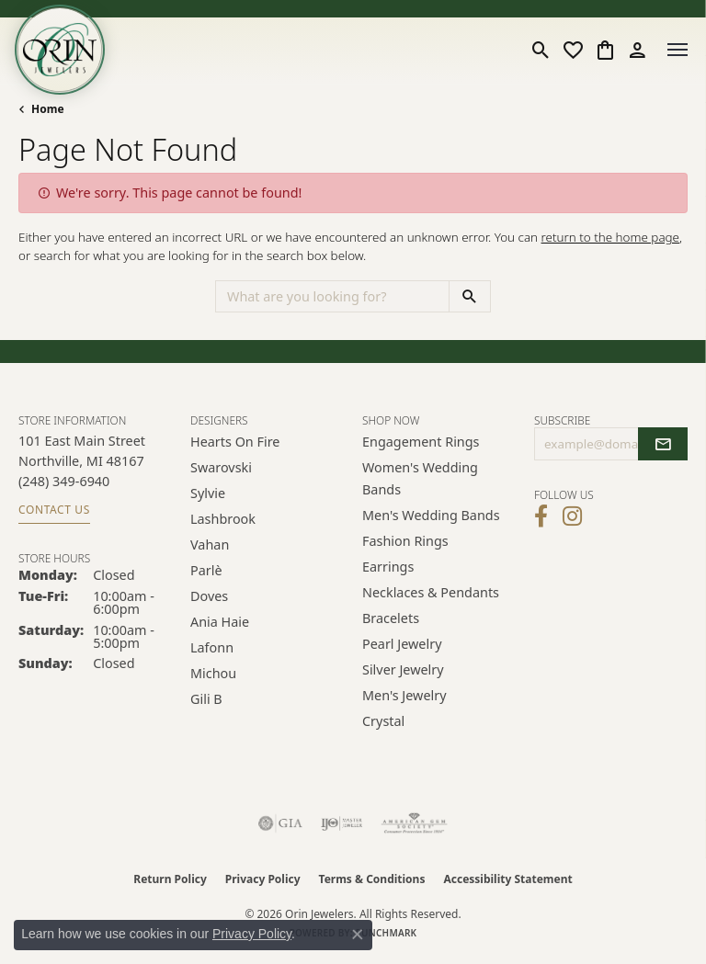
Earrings (388, 566)
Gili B (206, 699)
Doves (209, 596)
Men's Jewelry (404, 695)
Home (47, 109)
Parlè (206, 570)
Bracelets (390, 618)
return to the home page (610, 237)
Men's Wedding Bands (431, 515)
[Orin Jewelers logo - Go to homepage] (59, 49)
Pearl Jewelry (401, 643)
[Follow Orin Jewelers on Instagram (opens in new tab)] (572, 516)
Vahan (209, 544)
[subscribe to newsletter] (663, 443)
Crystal (383, 721)
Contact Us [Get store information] (54, 509)
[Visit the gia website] (280, 823)
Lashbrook (223, 518)
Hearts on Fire (234, 441)
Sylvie (207, 493)
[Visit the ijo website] (341, 823)
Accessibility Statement (507, 879)
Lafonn (211, 647)
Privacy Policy (263, 879)
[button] (541, 49)
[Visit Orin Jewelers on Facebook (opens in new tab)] (541, 516)
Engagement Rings (421, 441)
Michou (213, 673)
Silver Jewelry (403, 669)
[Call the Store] (63, 481)
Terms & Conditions (372, 879)
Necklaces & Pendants (430, 592)
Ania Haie (219, 621)
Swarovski (221, 467)
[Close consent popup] (357, 934)
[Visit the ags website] (415, 823)
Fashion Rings (405, 541)
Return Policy (170, 879)
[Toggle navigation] (677, 49)
